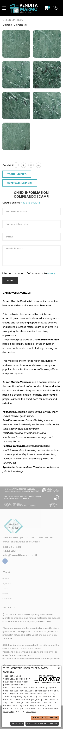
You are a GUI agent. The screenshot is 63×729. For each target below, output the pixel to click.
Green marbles (12, 20)
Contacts (7, 598)
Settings (17, 723)
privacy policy (8, 712)
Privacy (51, 273)
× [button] (59, 668)
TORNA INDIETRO (17, 174)
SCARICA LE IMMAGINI (19, 183)
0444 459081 (11, 551)
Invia (10, 280)
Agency (6, 583)
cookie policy (31, 712)
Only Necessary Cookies (42, 723)
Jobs (5, 588)
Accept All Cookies (45, 717)
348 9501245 (11, 546)
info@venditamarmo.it (19, 555)
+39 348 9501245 (30, 202)
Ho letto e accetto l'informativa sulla (30, 273)
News (5, 593)
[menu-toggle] (4, 8)
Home (5, 578)
